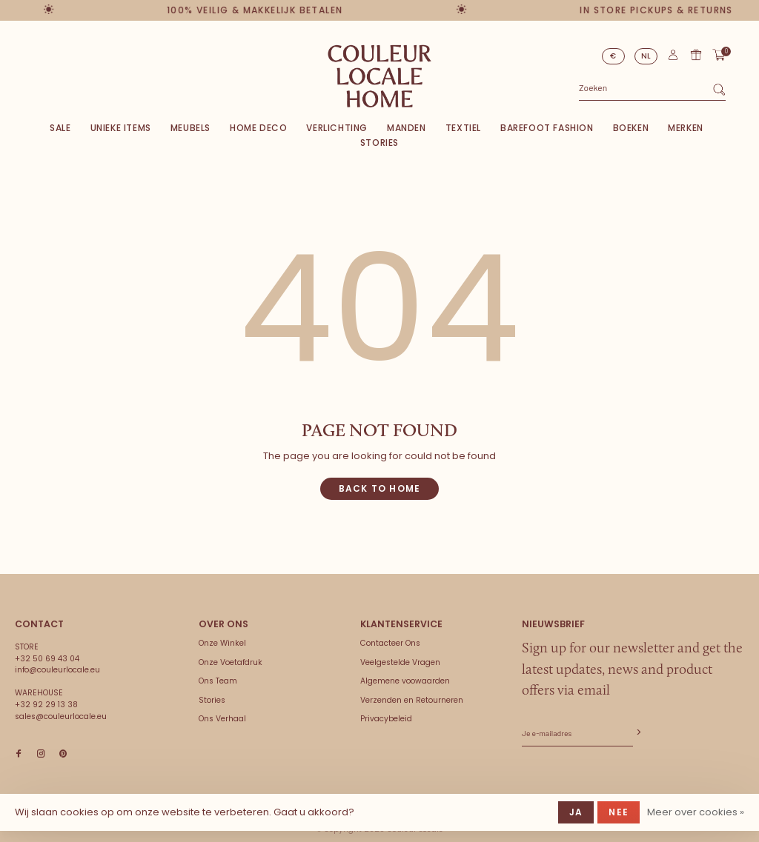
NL (646, 55)
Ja (576, 812)
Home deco (258, 127)
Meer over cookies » (695, 812)
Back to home (379, 488)
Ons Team (218, 680)
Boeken (631, 127)
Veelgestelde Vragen (400, 662)
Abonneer (637, 733)
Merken (685, 127)
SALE (60, 127)
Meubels (190, 127)
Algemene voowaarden (405, 680)
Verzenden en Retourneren (411, 700)
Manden (406, 127)
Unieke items (120, 127)
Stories (379, 142)
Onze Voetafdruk (230, 662)
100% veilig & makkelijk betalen (257, 10)
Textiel (463, 127)
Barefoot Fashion (547, 127)
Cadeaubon (696, 54)
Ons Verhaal (222, 718)
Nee (619, 812)
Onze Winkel (222, 643)
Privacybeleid (386, 718)
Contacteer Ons (390, 643)
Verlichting (337, 127)
